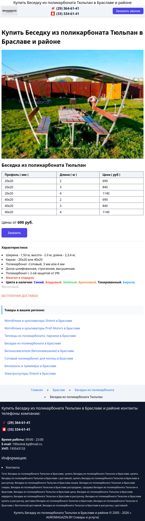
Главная (37, 390)
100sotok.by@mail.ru (27, 444)
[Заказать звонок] (128, 11)
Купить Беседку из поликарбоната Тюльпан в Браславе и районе (72, 2)
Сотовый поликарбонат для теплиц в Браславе (39, 358)
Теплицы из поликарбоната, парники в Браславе (40, 336)
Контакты (13, 467)
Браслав (59, 390)
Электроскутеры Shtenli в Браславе (30, 373)
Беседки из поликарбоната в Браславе (33, 343)
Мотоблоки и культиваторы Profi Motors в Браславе (42, 328)
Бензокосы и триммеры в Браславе (30, 366)
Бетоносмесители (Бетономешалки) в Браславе (39, 351)
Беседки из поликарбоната (94, 390)
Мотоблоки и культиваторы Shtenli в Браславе (38, 321)
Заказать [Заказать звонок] (14, 233)
